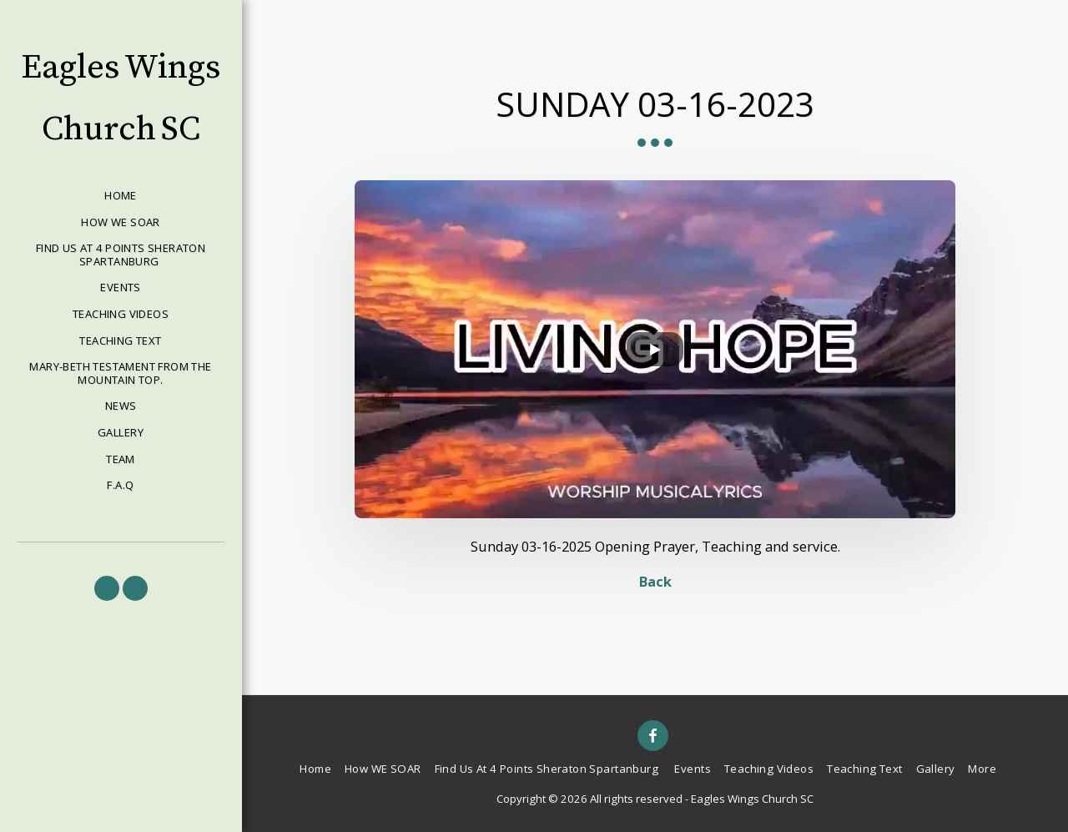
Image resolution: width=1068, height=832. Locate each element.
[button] (106, 588)
